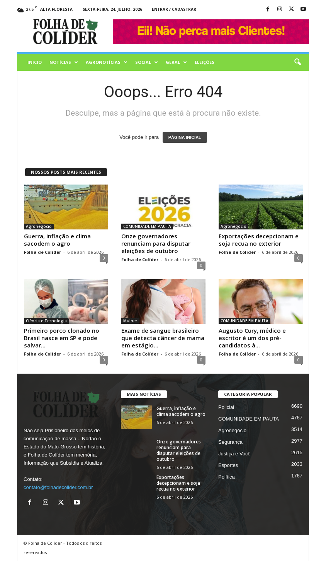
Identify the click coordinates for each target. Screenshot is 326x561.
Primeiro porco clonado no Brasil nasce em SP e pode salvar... (61, 338)
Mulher (130, 320)
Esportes (228, 465)
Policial (226, 407)
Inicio (34, 62)
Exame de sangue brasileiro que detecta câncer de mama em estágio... (162, 338)
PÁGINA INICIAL (184, 137)
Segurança (230, 442)
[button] (297, 62)
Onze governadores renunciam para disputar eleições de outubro (155, 243)
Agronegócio (39, 226)
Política (226, 477)
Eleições (204, 62)
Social (146, 62)
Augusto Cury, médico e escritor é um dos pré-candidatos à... (252, 338)
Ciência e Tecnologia (46, 320)
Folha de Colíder (42, 252)
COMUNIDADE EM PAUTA (147, 226)
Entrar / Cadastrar (174, 9)
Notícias (63, 62)
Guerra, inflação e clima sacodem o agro (57, 239)
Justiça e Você (234, 454)
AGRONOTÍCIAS (106, 62)
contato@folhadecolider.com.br (58, 487)
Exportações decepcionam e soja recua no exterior (259, 239)
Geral (176, 62)
